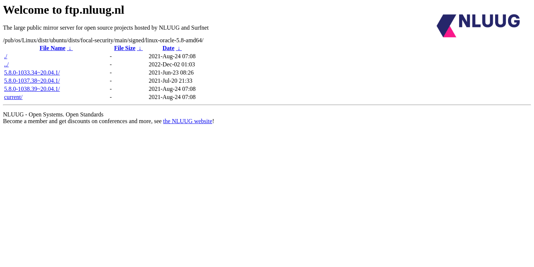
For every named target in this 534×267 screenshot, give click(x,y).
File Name (53, 48)
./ (5, 56)
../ (6, 64)
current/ (13, 97)
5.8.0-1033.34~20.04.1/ (32, 72)
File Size (124, 48)
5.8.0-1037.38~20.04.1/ (32, 81)
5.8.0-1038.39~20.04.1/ (32, 89)
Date (168, 48)
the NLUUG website (187, 121)
